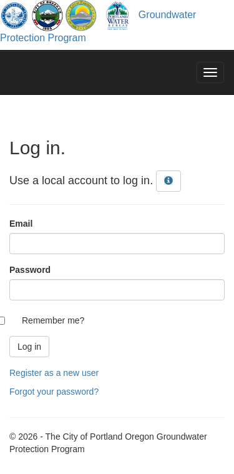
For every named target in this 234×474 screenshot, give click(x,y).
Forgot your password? (54, 392)
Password (30, 270)
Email (20, 224)
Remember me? (53, 320)
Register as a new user (54, 373)
